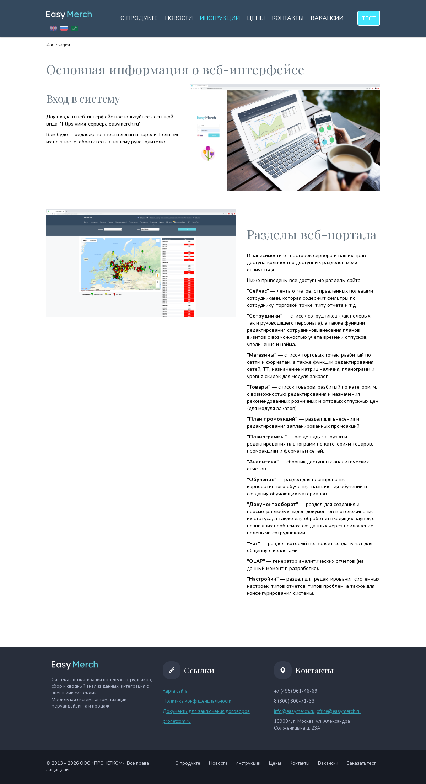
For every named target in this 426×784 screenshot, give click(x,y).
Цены (256, 18)
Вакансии (327, 18)
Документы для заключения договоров (206, 711)
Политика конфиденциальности (197, 701)
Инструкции (220, 18)
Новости (179, 18)
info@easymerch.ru (294, 711)
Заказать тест (361, 763)
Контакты (287, 18)
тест (369, 18)
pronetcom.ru (177, 721)
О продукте (139, 18)
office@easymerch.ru (339, 711)
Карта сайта (175, 691)
